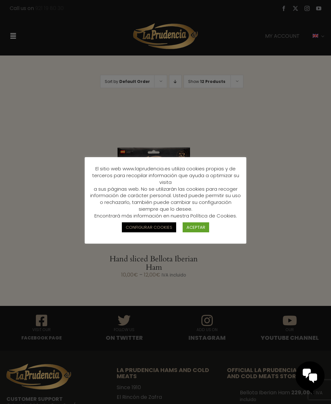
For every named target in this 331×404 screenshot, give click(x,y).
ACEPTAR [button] (196, 227)
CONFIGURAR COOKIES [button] (149, 227)
